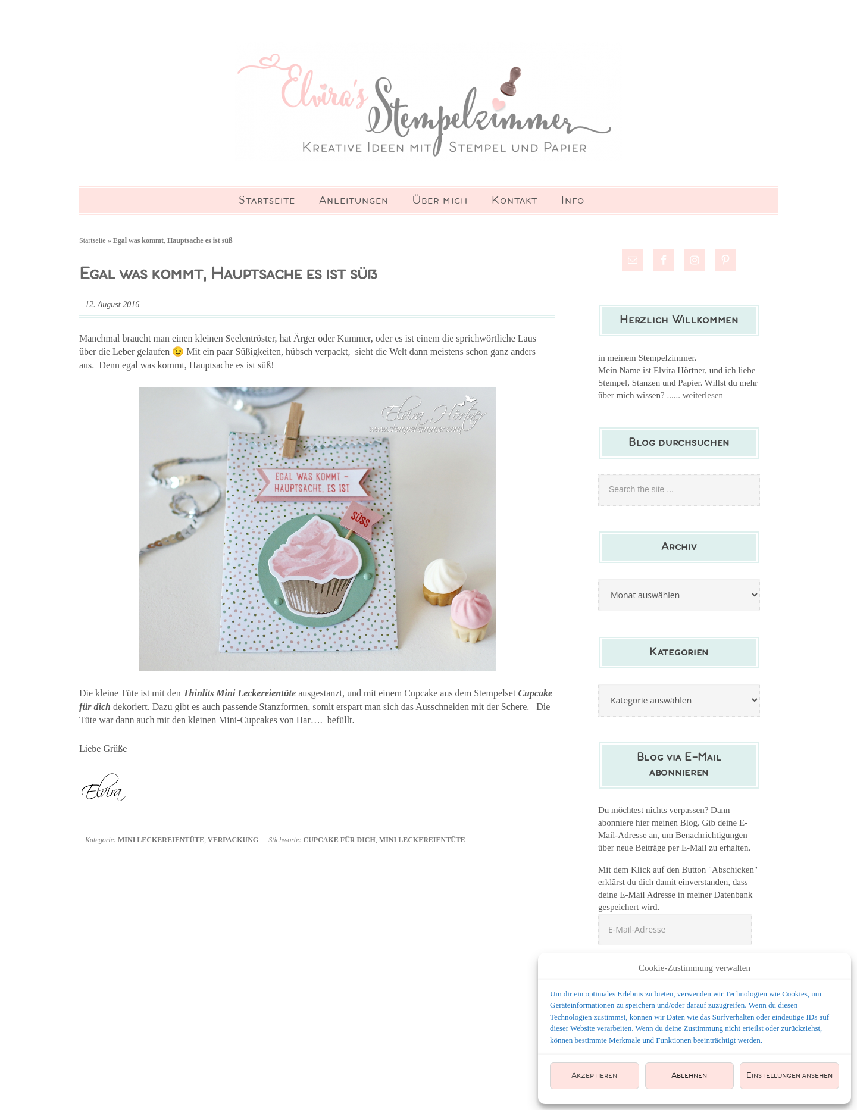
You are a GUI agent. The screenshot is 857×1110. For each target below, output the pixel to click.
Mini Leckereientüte (161, 840)
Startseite (92, 240)
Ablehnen (689, 1076)
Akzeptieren (594, 1076)
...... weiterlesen (695, 395)
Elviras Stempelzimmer (428, 101)
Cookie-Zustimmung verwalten (694, 968)
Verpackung (233, 840)
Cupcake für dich (339, 840)
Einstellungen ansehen (789, 1076)
